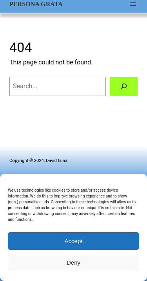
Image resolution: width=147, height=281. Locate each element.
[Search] (124, 86)
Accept (74, 241)
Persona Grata (36, 4)
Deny (73, 262)
